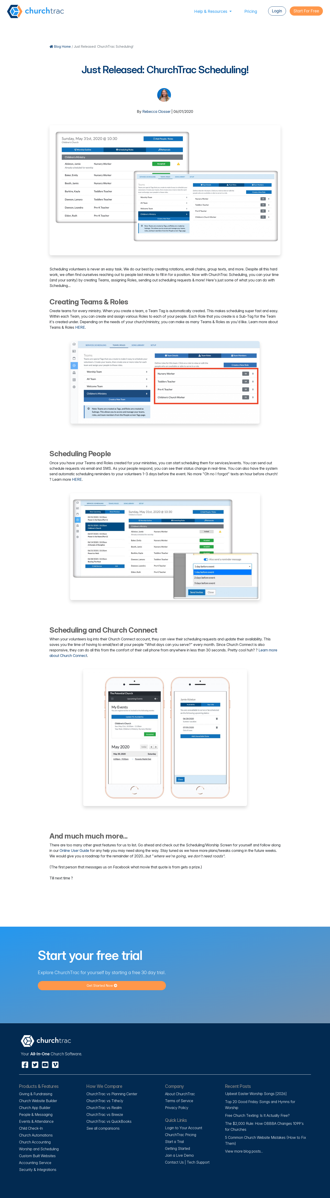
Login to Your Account (183, 1128)
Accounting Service (35, 1162)
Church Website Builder (38, 1100)
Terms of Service (179, 1100)
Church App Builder (34, 1107)
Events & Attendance (36, 1121)
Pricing (251, 11)
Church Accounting (35, 1142)
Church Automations (36, 1135)
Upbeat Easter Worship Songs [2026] (256, 1093)
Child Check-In (31, 1128)
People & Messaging (35, 1114)
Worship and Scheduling (39, 1149)
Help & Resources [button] (211, 11)
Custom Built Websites (37, 1156)
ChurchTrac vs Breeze (104, 1114)
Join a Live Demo (179, 1155)
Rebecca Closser (156, 111)
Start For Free (306, 10)
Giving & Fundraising (35, 1094)
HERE (80, 327)
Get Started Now (102, 985)
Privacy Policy (176, 1107)
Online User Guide (74, 850)
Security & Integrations (37, 1169)
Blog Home (54, 46)
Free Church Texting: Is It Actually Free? (257, 1115)
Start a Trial (174, 1141)
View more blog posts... (244, 1151)
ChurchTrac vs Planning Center (111, 1094)
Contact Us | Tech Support (187, 1162)
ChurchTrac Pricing (180, 1134)
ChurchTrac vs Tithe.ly (104, 1100)
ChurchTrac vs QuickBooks (109, 1121)
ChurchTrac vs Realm (104, 1107)
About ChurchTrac (180, 1094)
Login (277, 10)
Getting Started (177, 1148)
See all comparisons (103, 1128)
